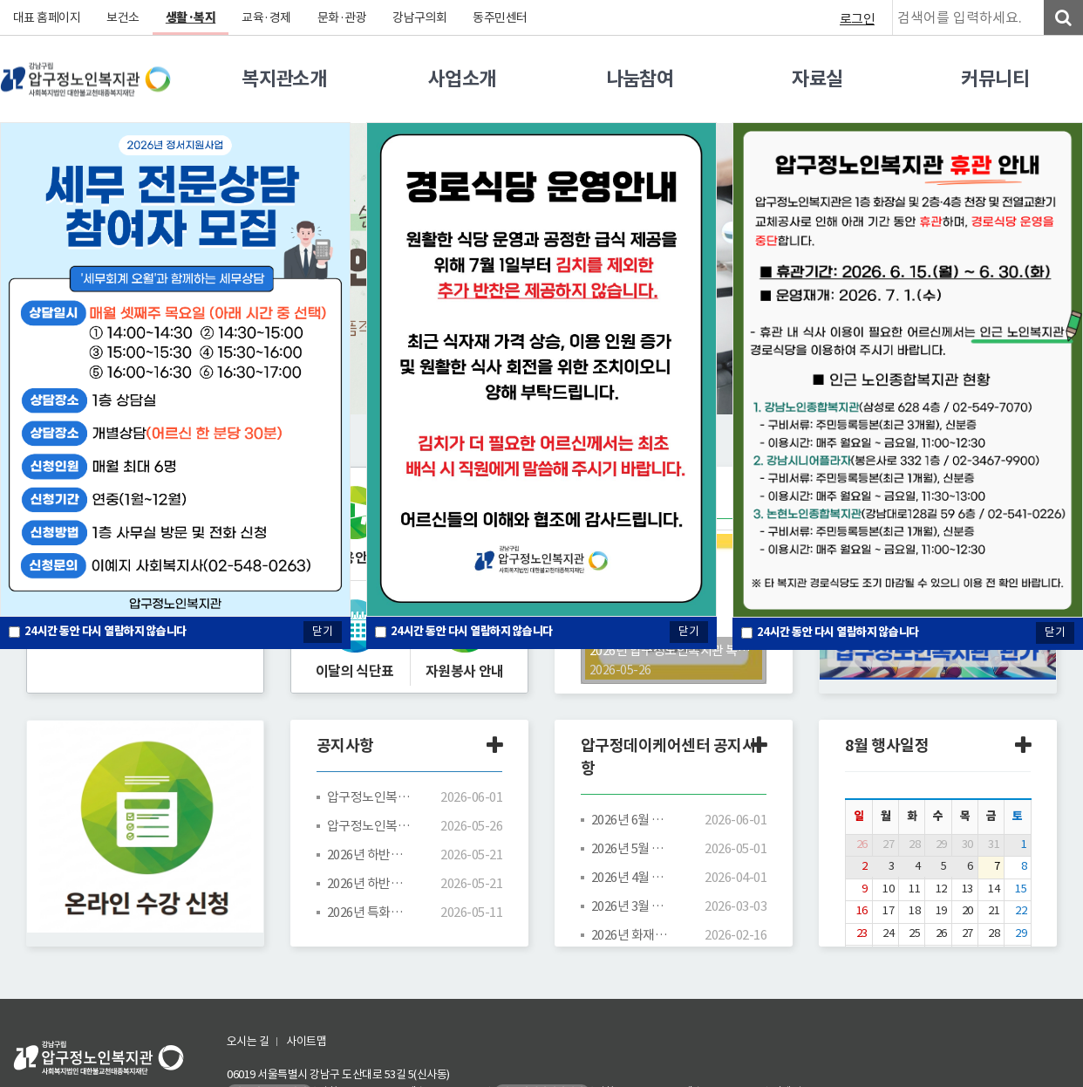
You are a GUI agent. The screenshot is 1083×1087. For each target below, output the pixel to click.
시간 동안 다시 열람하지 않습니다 (472, 631)
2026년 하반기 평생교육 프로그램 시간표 (369, 883)
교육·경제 (267, 17)
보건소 (123, 17)
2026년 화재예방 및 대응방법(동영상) (633, 934)
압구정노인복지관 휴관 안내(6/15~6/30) (369, 797)
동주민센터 (500, 17)
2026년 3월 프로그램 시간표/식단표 (633, 906)
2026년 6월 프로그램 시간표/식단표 (633, 819)
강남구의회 (420, 17)
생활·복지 (191, 17)
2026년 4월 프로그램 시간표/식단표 (633, 877)
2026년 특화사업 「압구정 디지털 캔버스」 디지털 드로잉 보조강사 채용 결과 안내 (369, 912)
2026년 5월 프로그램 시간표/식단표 (633, 848)
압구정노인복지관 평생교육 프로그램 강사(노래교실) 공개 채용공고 (369, 825)
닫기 (688, 631)
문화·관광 (342, 17)
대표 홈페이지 (47, 17)
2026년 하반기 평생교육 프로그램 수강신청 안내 (369, 854)
